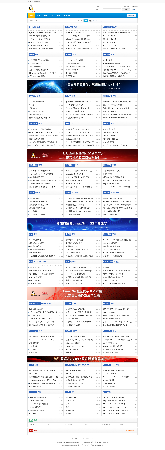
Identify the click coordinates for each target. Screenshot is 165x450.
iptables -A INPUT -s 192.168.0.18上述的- (117, 187)
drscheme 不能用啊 (35, 277)
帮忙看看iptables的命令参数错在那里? (116, 180)
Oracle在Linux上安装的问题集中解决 (42, 383)
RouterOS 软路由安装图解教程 (114, 253)
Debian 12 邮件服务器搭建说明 (114, 283)
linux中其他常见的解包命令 (75, 66)
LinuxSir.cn (89, 438)
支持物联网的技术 (35, 63)
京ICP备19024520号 (97, 445)
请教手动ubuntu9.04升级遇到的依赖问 (79, 322)
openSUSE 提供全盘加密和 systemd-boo (79, 49)
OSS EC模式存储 (109, 129)
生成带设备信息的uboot (111, 246)
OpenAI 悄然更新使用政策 (38, 42)
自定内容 (43, 265)
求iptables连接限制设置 (111, 184)
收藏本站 (37, 1)
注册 (133, 10)
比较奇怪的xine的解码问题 (75, 309)
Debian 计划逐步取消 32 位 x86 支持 (78, 42)
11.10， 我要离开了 (73, 318)
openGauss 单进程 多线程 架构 (113, 370)
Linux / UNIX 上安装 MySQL (76, 346)
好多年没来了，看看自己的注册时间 (116, 309)
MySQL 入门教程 (72, 349)
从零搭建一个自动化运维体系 (39, 171)
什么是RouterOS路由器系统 (112, 256)
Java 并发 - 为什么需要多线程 (113, 397)
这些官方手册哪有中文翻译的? (114, 76)
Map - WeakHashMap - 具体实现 (114, 401)
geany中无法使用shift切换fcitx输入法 (79, 102)
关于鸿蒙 (32, 349)
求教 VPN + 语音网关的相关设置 (77, 177)
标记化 (31, 105)
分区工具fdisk (71, 76)
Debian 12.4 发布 (71, 45)
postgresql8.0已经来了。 (111, 352)
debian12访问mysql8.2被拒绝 (113, 277)
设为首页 (30, 1)
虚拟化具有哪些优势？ (37, 208)
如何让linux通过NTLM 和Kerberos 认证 (79, 171)
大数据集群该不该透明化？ (75, 205)
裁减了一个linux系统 (110, 214)
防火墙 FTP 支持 (72, 246)
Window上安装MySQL (74, 343)
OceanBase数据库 (109, 386)
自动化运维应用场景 (36, 177)
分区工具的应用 (71, 73)
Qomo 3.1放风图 (35, 280)
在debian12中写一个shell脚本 (113, 274)
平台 (31, 15)
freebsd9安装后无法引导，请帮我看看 (116, 315)
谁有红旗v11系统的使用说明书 (40, 271)
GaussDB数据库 (108, 380)
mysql (101, 21)
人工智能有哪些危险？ (37, 102)
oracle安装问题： (35, 386)
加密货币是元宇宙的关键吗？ (39, 60)
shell (94, 21)
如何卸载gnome (34, 315)
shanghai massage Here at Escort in (40, 132)
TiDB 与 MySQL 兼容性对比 (76, 370)
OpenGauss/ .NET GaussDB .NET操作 (116, 377)
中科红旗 (86, 445)
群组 (58, 15)
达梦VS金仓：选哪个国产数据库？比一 (80, 377)
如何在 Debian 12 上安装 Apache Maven (117, 271)
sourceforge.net (106, 424)
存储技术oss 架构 (109, 136)
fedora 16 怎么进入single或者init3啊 (41, 322)
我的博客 (67, 15)
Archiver (74, 438)
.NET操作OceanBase (110, 374)
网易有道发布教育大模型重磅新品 (41, 49)
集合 (67, 407)
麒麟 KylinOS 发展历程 (74, 280)
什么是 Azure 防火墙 (73, 253)
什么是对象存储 (108, 142)
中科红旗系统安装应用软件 (112, 198)
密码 (97, 10)
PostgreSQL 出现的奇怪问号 (113, 346)
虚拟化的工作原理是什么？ (39, 205)
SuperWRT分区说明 (110, 243)
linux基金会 (68, 424)
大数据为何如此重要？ (74, 214)
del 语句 (69, 413)
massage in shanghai (109, 111)
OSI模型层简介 (108, 174)
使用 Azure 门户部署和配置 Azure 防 (78, 249)
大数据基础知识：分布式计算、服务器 (79, 201)
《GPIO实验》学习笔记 (111, 211)
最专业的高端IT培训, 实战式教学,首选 (79, 136)
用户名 (98, 6)
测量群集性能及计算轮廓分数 (39, 118)
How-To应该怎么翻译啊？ (112, 63)
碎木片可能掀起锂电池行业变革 (40, 36)
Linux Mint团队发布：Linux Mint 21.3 (116, 36)
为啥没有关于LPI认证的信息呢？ (41, 129)
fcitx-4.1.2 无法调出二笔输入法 (77, 111)
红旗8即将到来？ (35, 283)
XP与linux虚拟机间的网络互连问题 (41, 325)
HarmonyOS (33, 352)
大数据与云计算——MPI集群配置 (78, 208)
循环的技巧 (70, 401)
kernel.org (31, 424)
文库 (45, 15)
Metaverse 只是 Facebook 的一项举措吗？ (43, 73)
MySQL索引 (70, 352)
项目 (52, 15)
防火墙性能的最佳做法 (74, 243)
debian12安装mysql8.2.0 (111, 280)
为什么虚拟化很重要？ (37, 214)
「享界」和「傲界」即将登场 (39, 39)
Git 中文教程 (107, 60)
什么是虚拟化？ (35, 211)
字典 (67, 404)
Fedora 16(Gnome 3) (36, 309)
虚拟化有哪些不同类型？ (38, 201)
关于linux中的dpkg (72, 70)
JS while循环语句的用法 (37, 410)
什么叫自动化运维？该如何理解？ (41, 174)
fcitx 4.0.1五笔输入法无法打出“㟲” (78, 108)
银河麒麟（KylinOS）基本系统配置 (78, 277)
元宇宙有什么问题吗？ (37, 76)
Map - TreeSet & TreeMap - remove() (115, 410)
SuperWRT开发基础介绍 (111, 249)
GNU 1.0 (106, 267)
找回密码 (135, 6)
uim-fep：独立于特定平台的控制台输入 (80, 114)
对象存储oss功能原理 (110, 132)
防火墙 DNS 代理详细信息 (75, 240)
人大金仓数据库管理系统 (75, 383)
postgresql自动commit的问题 (113, 349)
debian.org (50, 424)
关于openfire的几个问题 (74, 180)
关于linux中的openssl (73, 63)
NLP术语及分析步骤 (36, 111)
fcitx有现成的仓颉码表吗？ (75, 105)
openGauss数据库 (109, 383)
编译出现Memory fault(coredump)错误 (116, 108)
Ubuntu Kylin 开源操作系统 (75, 274)
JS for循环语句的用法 (36, 401)
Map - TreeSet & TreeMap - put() (114, 413)
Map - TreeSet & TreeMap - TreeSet (114, 407)
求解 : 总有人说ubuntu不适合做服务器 (79, 187)
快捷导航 (131, 15)
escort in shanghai (109, 312)
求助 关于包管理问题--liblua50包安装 (79, 315)
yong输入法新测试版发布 (75, 118)
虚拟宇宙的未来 (35, 66)
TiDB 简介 (69, 374)
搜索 (79, 21)
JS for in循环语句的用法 (37, 397)
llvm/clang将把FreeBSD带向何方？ (115, 325)
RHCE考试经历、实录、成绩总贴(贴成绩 (80, 145)
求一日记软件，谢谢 (73, 325)
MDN (121, 424)
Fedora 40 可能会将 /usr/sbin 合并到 (78, 36)
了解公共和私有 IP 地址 (111, 171)
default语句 (33, 413)
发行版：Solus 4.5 (109, 39)
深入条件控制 (71, 397)
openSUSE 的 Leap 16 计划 (75, 33)
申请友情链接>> (131, 430)
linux (97, 21)
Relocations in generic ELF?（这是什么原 (117, 201)
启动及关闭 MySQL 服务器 (75, 336)
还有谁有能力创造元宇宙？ (39, 70)
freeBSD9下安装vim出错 (111, 318)
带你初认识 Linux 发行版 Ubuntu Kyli (79, 271)
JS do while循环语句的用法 (38, 404)
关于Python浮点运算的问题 (112, 105)
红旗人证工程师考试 (36, 139)
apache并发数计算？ (73, 184)
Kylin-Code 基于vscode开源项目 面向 (79, 267)
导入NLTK (33, 108)
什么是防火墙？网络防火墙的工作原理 (79, 256)
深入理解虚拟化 (35, 198)
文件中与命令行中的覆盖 (75, 60)
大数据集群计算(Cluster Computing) (78, 211)
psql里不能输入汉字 (110, 343)
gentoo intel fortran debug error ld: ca (115, 118)
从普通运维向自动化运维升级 (39, 184)
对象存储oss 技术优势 (110, 139)
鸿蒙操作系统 (34, 343)
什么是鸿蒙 (33, 346)
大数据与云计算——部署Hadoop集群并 (80, 198)
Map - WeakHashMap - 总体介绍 (114, 404)
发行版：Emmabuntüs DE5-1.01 (114, 49)
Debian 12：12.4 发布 (110, 45)
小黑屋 (82, 438)
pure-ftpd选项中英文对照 (74, 174)
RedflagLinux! (73, 445)
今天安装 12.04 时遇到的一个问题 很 (79, 312)
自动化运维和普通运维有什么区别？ (42, 187)
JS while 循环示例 (35, 407)
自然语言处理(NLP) (36, 114)
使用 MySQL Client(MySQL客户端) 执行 (80, 340)
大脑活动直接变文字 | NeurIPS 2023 (41, 45)
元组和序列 (70, 410)
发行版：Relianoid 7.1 (110, 42)
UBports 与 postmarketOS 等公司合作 (78, 39)
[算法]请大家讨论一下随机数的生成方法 (117, 114)
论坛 (38, 15)
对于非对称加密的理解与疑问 (113, 177)
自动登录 (125, 6)
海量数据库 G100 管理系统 (75, 380)
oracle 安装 (33, 374)
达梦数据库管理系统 (73, 386)
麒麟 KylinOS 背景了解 (74, 283)
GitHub (86, 424)
